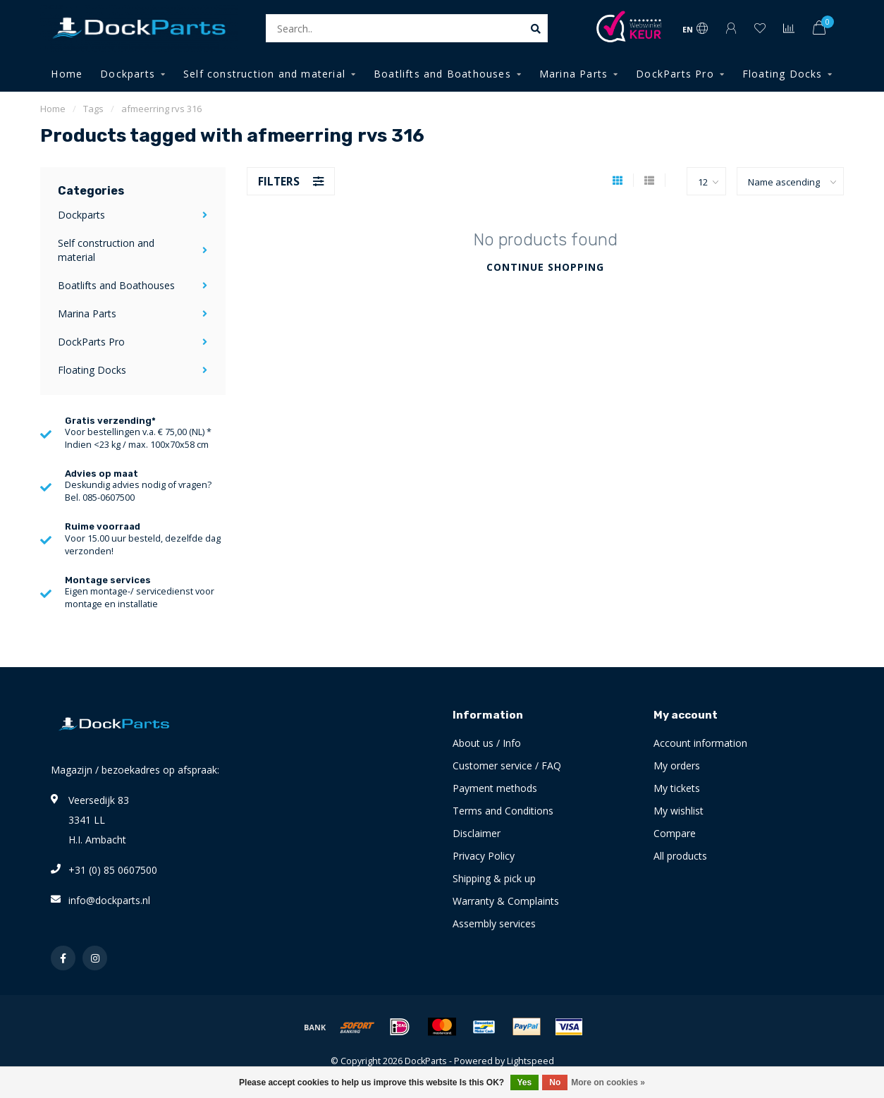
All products (680, 855)
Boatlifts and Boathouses (442, 73)
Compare (674, 833)
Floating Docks (782, 73)
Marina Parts (573, 73)
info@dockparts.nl (109, 900)
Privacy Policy (484, 855)
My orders (676, 765)
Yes (524, 1082)
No (554, 1082)
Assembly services (494, 923)
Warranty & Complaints (506, 901)
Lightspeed (530, 1061)
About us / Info (487, 743)
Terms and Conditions (503, 810)
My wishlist (678, 810)
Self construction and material (264, 73)
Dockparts (127, 73)
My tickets (676, 788)
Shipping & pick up (494, 878)
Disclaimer (477, 833)
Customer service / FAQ (507, 765)
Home (66, 73)
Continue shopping (545, 267)
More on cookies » (608, 1082)
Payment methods (495, 788)
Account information (700, 743)
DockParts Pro (675, 73)
